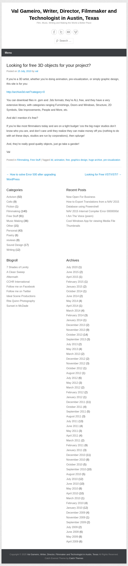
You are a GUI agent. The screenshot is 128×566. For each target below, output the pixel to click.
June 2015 (72, 272)
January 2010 (74, 507)
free (68, 160)
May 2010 (72, 488)
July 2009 (72, 527)
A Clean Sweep (15, 272)
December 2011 (75, 402)
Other (9, 225)
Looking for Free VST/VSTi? (103, 174)
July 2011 (72, 421)
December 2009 (75, 512)
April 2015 (72, 276)
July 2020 (72, 267)
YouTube (68, 32)
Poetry (10, 235)
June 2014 (72, 296)
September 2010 (76, 469)
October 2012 (74, 368)
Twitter (61, 32)
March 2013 (73, 353)
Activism (11, 196)
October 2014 (74, 291)
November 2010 (75, 459)
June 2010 (72, 483)
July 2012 (72, 378)
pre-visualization (111, 160)
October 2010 (74, 464)
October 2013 (74, 334)
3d (51, 160)
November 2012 (75, 363)
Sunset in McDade (17, 305)
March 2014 (73, 310)
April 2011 (72, 435)
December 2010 (75, 455)
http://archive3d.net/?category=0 (25, 92)
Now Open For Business (80, 196)
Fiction (10, 206)
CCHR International (18, 281)
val (36, 71)
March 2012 (73, 387)
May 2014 (72, 301)
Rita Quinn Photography (20, 301)
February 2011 (75, 445)
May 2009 (72, 536)
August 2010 (73, 474)
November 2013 (75, 329)
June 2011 (72, 426)
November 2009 (75, 517)
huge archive (95, 160)
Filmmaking (23, 160)
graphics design (79, 160)
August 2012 (73, 373)
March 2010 (73, 498)
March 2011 (73, 440)
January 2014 (74, 320)
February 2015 (75, 281)
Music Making (14, 221)
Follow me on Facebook (20, 286)
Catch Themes (76, 558)
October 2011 (74, 406)
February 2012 (75, 392)
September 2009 (76, 522)
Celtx (9, 201)
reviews (11, 240)
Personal (11, 230)
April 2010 (72, 493)
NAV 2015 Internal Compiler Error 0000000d (92, 211)
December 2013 (75, 325)
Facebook (54, 32)
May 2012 (72, 382)
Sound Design (14, 245)
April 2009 (72, 541)
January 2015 (74, 286)
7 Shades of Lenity (17, 267)
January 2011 (74, 450)
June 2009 (72, 531)
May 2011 (72, 431)
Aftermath (12, 276)
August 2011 (73, 416)
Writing (10, 249)
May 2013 (72, 349)
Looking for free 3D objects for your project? (48, 65)
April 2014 (72, 305)
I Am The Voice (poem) (79, 216)
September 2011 (76, 411)
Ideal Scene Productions (20, 296)
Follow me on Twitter (18, 291)
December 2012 (75, 358)
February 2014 (75, 315)
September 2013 (76, 339)
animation (59, 160)
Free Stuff (35, 160)
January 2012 (74, 397)
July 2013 (72, 344)
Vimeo (75, 32)
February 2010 (75, 503)
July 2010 (72, 479)
